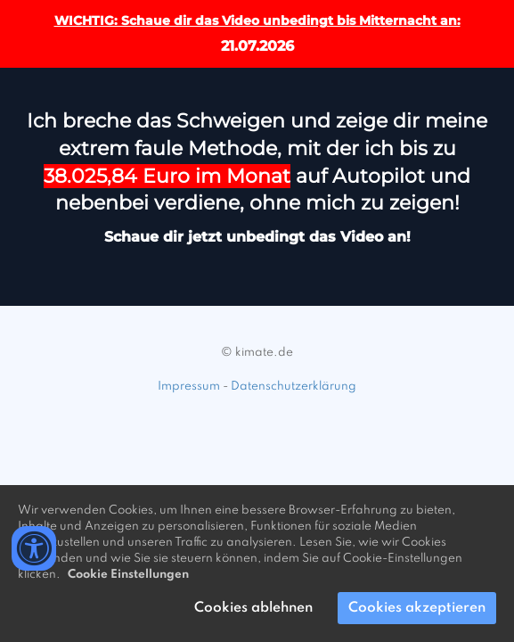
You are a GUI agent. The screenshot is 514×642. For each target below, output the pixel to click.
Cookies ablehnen (253, 608)
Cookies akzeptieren (416, 608)
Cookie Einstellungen (128, 574)
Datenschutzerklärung (293, 386)
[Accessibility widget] (34, 548)
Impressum (189, 386)
